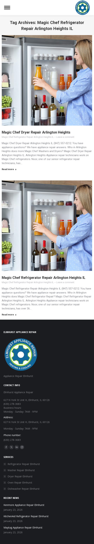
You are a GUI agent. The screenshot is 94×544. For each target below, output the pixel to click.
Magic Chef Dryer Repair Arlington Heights (36, 132)
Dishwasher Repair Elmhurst (24, 488)
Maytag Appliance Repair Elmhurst (23, 527)
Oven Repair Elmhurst (20, 482)
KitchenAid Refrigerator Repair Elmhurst (26, 516)
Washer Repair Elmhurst (21, 470)
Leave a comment (65, 137)
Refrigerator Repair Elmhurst (24, 464)
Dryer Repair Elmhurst (20, 476)
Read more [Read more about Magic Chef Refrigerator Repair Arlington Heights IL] (9, 314)
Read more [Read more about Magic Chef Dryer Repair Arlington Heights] (9, 169)
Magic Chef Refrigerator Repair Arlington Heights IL (28, 137)
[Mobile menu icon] (7, 7)
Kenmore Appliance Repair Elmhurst (24, 505)
